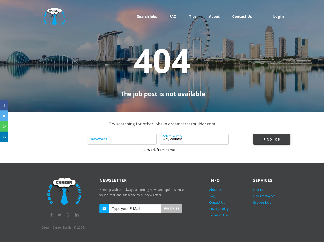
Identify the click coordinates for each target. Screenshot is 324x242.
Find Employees (264, 196)
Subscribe (171, 208)
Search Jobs (147, 16)
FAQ (172, 16)
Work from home (161, 149)
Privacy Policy (219, 209)
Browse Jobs (262, 202)
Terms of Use (219, 215)
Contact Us (217, 202)
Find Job (271, 139)
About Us (215, 190)
